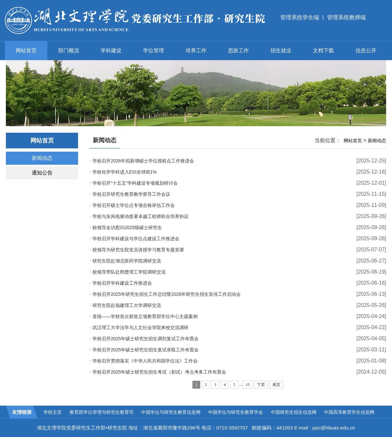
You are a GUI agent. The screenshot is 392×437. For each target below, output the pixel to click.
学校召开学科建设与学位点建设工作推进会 (135, 238)
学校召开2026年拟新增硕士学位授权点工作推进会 (143, 160)
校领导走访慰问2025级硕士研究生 (127, 227)
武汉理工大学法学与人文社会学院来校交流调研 (140, 327)
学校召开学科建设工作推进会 (122, 283)
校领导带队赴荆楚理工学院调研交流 (129, 272)
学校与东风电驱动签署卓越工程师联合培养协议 (140, 216)
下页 (261, 384)
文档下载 (323, 50)
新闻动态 (42, 158)
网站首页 (26, 50)
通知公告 (42, 173)
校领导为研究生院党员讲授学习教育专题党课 (138, 249)
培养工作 (196, 50)
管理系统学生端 (299, 17)
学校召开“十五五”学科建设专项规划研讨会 (135, 183)
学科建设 (111, 50)
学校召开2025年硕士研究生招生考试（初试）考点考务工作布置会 (159, 372)
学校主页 (52, 412)
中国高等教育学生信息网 (349, 412)
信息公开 (365, 50)
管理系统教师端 (346, 17)
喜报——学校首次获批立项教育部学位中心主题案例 (145, 316)
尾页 (276, 384)
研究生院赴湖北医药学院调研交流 (126, 260)
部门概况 (68, 50)
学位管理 (153, 50)
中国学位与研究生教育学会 (235, 412)
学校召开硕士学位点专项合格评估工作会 (133, 205)
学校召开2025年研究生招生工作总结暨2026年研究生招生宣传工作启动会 (166, 294)
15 (248, 384)
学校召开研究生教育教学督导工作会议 (131, 194)
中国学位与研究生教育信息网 (171, 412)
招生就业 (280, 50)
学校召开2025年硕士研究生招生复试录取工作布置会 (145, 349)
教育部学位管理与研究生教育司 (102, 412)
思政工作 (238, 50)
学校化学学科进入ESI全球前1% (124, 172)
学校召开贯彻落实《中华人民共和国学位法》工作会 (145, 360)
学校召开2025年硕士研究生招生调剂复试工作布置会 (145, 338)
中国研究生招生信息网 (294, 412)
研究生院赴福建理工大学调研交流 (126, 305)
